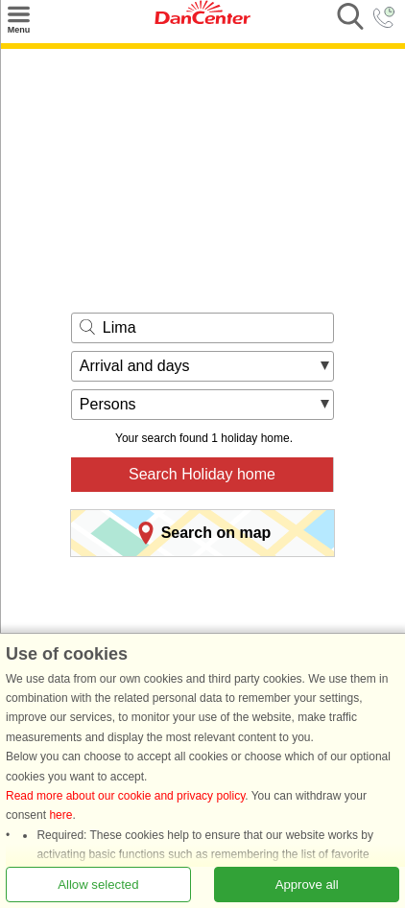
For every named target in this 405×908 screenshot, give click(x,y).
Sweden (171, 676)
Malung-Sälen (293, 676)
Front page (109, 676)
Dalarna (225, 676)
